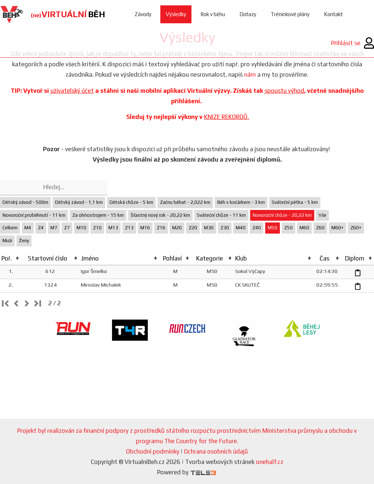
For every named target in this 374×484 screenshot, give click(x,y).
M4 (27, 227)
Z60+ (355, 227)
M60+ (337, 227)
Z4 (41, 227)
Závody (143, 14)
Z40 (256, 227)
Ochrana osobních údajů (216, 451)
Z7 (67, 227)
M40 (241, 227)
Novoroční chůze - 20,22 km (282, 215)
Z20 (193, 227)
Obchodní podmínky (152, 451)
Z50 (288, 227)
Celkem (10, 227)
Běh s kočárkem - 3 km (241, 202)
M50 (272, 227)
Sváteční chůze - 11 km (221, 215)
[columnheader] (10, 258)
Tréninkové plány (290, 14)
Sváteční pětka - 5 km (295, 202)
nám (250, 74)
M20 (177, 227)
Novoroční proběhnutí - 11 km (34, 215)
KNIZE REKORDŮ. (226, 116)
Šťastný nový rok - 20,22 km (160, 215)
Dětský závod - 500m (25, 202)
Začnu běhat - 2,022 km (185, 202)
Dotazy (247, 14)
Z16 (161, 227)
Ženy (24, 240)
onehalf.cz (269, 461)
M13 (113, 227)
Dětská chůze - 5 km (131, 202)
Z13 (129, 227)
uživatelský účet (72, 90)
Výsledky (176, 14)
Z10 (97, 227)
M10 (81, 227)
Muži (7, 240)
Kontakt (333, 14)
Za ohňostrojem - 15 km (98, 215)
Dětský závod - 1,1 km (79, 202)
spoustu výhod (284, 90)
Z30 (224, 227)
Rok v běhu (212, 14)
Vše (322, 215)
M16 (145, 227)
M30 (209, 227)
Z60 (320, 227)
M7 (53, 227)
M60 (304, 227)
